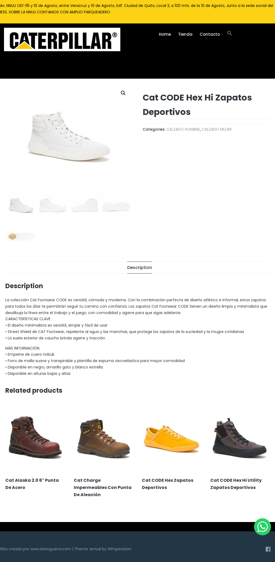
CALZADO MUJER (217, 129)
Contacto (210, 34)
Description (139, 267)
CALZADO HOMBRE (183, 129)
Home (165, 34)
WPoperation (120, 549)
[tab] (139, 268)
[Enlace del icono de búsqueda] (230, 34)
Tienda (185, 34)
